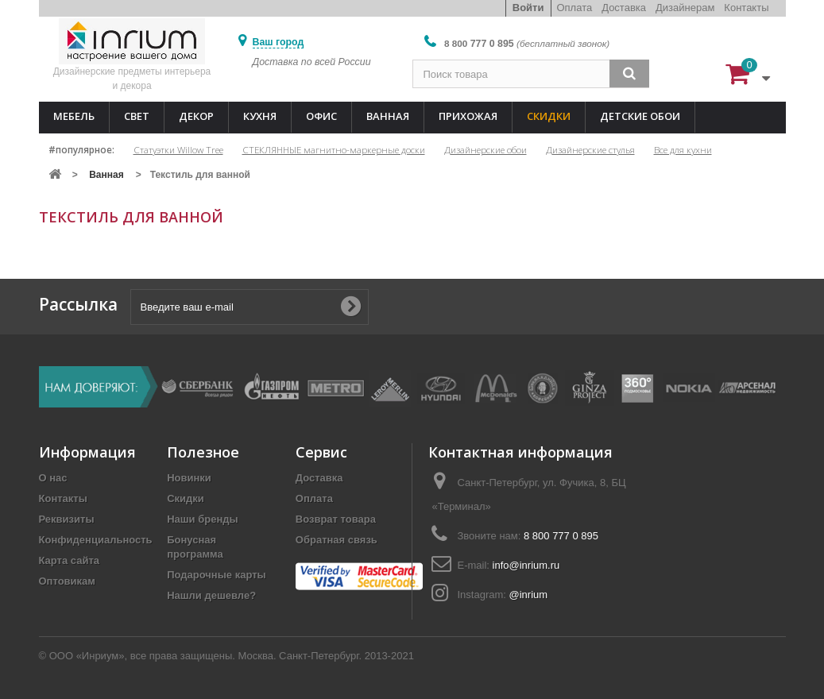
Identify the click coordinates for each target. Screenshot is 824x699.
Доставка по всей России (312, 62)
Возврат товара (336, 519)
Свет (136, 116)
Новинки (189, 478)
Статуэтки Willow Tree (178, 149)
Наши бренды (202, 519)
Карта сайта (69, 560)
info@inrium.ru (526, 565)
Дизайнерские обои (485, 149)
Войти (528, 8)
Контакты (746, 8)
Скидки (549, 116)
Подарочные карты (216, 575)
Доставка (624, 8)
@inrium (528, 595)
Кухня (260, 116)
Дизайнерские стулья (590, 149)
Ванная (387, 116)
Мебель (74, 116)
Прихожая (468, 116)
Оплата (574, 8)
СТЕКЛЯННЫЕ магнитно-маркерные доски (333, 149)
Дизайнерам (685, 8)
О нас (53, 478)
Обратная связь (336, 540)
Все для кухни (683, 149)
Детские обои (640, 116)
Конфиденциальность (96, 540)
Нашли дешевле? (211, 595)
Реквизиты (67, 519)
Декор (196, 116)
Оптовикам (67, 581)
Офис (321, 116)
